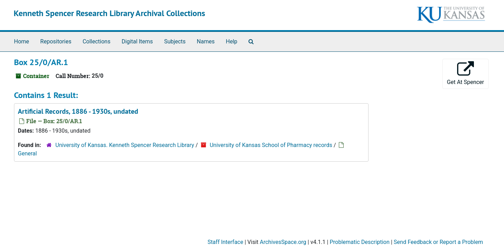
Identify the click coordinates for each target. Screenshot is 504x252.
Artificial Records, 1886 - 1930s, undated (78, 111)
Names (206, 41)
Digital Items (137, 41)
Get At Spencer (465, 73)
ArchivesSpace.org (283, 242)
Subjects (175, 41)
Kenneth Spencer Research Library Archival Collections (109, 13)
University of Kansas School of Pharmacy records (271, 145)
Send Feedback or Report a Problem (438, 242)
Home (21, 41)
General (27, 153)
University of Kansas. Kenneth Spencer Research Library (124, 145)
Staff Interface (225, 242)
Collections (97, 41)
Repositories (55, 41)
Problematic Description (360, 242)
